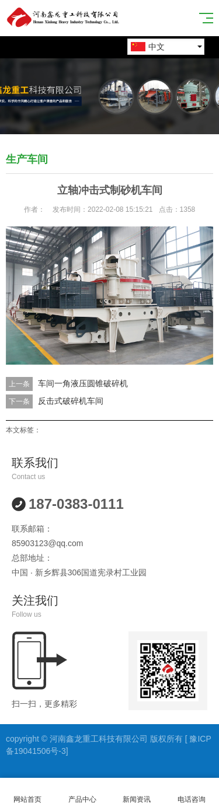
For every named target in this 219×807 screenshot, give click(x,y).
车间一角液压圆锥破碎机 (83, 383)
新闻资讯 (137, 792)
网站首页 (27, 792)
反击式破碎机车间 (70, 401)
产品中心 (82, 792)
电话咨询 (191, 792)
